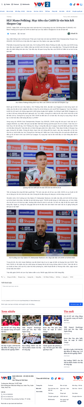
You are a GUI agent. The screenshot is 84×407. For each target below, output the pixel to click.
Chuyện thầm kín (77, 396)
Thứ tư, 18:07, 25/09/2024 (70, 16)
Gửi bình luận (75, 304)
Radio (7, 4)
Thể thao (47, 11)
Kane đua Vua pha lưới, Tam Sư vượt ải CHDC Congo (73, 340)
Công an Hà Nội (11, 277)
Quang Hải (30, 277)
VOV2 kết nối (64, 396)
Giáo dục (29, 11)
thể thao (58, 277)
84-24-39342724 (8, 396)
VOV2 (71, 277)
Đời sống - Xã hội (20, 11)
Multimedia (25, 4)
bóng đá (65, 277)
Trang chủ (39, 385)
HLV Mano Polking (49, 277)
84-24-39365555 (8, 394)
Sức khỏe (61, 11)
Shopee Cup (21, 277)
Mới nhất (38, 388)
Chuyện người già (77, 11)
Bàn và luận (10, 11)
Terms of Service (34, 300)
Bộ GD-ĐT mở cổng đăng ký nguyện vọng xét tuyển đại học (73, 318)
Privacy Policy (25, 300)
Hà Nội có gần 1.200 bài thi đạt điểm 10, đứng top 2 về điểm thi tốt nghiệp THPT (73, 351)
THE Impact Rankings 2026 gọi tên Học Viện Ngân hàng (73, 329)
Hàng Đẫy (38, 277)
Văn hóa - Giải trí (38, 11)
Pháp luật (54, 11)
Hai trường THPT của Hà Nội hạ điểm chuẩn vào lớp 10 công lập (73, 362)
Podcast (15, 4)
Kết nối (68, 11)
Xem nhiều (39, 391)
